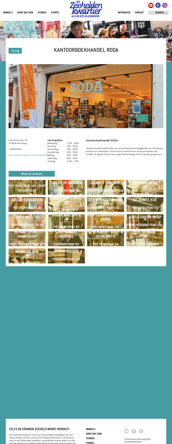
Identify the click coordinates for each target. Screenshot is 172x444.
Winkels (8, 13)
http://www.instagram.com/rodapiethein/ (29, 155)
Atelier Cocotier (27, 239)
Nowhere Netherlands (145, 194)
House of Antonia (66, 196)
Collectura (144, 324)
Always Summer (106, 196)
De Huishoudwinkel (106, 239)
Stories (42, 13)
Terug (15, 51)
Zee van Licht (27, 283)
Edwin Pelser (66, 369)
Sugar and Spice (66, 281)
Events (55, 13)
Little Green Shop (144, 283)
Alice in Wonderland (27, 367)
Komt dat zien (25, 13)
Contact (139, 13)
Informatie (124, 13)
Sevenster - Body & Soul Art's (105, 326)
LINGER (27, 191)
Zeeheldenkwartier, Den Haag (86, 10)
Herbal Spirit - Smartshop (27, 326)
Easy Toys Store (66, 237)
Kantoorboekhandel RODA (105, 283)
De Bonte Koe (145, 239)
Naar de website (31, 174)
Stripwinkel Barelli (66, 326)
